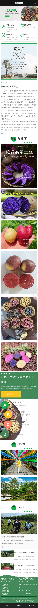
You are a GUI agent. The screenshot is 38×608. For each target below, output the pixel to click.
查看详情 (10, 394)
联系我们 (5, 594)
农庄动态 (5, 585)
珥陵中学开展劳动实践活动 (13, 537)
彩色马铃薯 (5, 591)
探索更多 (3, 133)
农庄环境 (5, 588)
